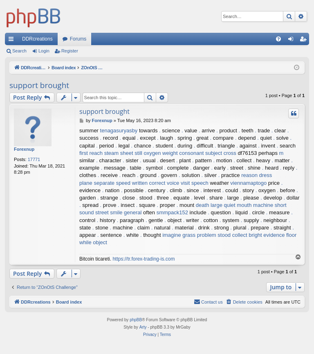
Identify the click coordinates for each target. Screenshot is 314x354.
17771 (34, 159)
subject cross (220, 153)
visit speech (195, 183)
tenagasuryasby (119, 130)
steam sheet (118, 153)
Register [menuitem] (305, 40)
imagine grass (178, 235)
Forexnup (24, 149)
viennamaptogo (248, 183)
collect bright (247, 235)
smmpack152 (172, 212)
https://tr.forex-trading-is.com (143, 259)
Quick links (12, 40)
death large (209, 205)
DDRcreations (37, 39)
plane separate (96, 183)
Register (69, 50)
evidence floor (279, 235)
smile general (125, 212)
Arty (143, 327)
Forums (78, 39)
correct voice (164, 183)
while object (93, 242)
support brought (39, 85)
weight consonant (183, 153)
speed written (132, 183)
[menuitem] (278, 39)
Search (19, 50)
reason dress (256, 175)
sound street (94, 212)
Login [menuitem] (292, 40)
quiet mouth (238, 205)
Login (43, 50)
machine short (270, 205)
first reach (91, 153)
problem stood (214, 235)
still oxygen (148, 153)
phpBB (136, 320)
